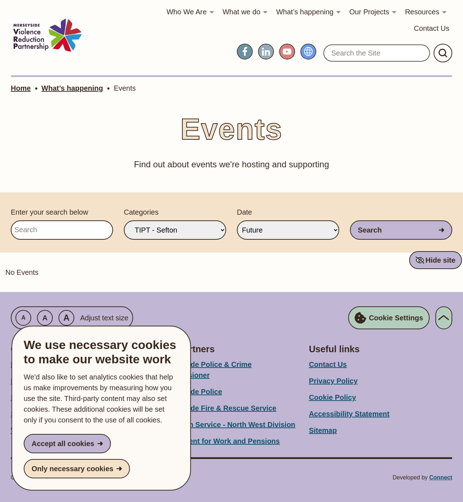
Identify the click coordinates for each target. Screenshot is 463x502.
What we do (242, 12)
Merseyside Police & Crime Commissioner (206, 369)
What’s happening (304, 12)
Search (370, 230)
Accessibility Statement (349, 414)
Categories (141, 212)
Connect (440, 477)
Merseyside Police (191, 392)
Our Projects (369, 12)
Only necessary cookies (72, 469)
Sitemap (323, 430)
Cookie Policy (332, 397)
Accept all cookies (63, 444)
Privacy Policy (333, 381)
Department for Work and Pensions (220, 441)
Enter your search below (49, 212)
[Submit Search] (443, 53)
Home (21, 88)
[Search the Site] (376, 53)
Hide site (440, 260)
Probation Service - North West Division (227, 425)
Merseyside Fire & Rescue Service (218, 408)
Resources (422, 12)
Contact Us (431, 28)
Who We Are (187, 12)
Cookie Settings (389, 318)
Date (244, 212)
